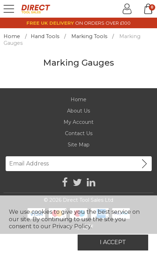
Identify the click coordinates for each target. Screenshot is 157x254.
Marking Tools (89, 36)
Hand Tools (45, 36)
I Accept (113, 242)
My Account (78, 122)
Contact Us (78, 133)
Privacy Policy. (72, 226)
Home (12, 36)
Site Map (79, 144)
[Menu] (9, 9)
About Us (78, 111)
